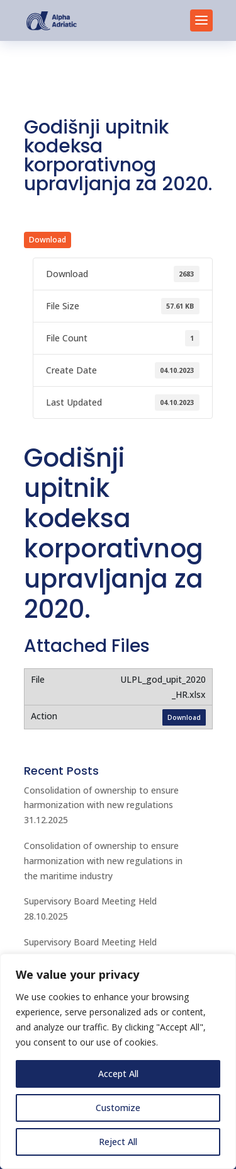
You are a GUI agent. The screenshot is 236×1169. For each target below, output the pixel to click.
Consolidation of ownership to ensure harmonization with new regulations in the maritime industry (103, 861)
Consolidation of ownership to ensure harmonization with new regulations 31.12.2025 (101, 805)
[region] (118, 1061)
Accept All (118, 1074)
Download (47, 239)
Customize (118, 1108)
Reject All (118, 1142)
